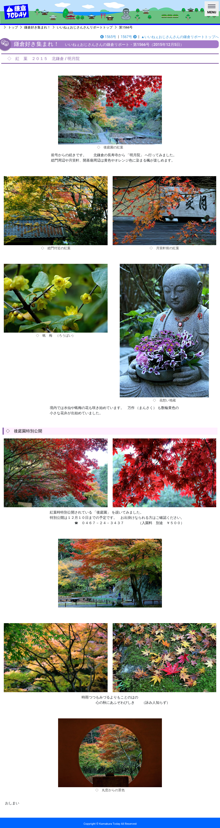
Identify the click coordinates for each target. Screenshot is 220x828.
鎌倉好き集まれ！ (37, 27)
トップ (13, 27)
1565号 (108, 37)
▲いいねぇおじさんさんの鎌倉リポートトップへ (180, 37)
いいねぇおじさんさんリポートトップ (85, 27)
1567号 (129, 37)
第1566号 (126, 27)
